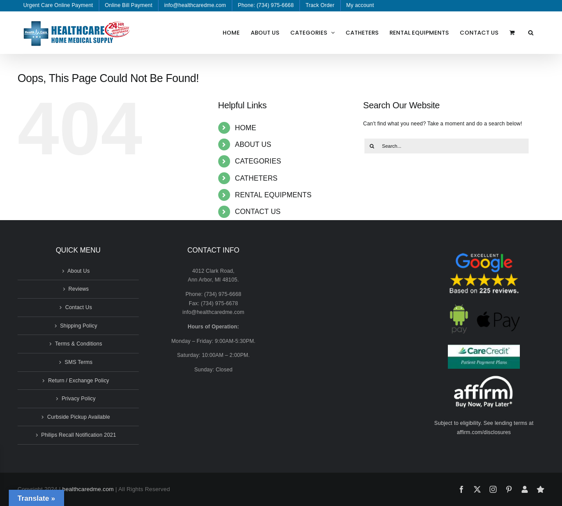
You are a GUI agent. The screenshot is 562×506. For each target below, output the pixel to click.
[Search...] (446, 146)
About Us (79, 271)
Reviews (78, 289)
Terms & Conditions (78, 344)
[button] (530, 32)
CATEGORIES (258, 161)
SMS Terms (78, 362)
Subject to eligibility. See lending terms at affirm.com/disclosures (483, 427)
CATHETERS (256, 178)
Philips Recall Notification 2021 (78, 435)
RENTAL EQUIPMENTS (273, 195)
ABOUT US (253, 144)
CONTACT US (258, 211)
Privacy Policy (78, 399)
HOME (245, 128)
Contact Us (78, 307)
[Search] (372, 146)
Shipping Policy (78, 326)
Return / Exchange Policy (78, 381)
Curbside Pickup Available (78, 417)
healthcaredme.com (88, 489)
